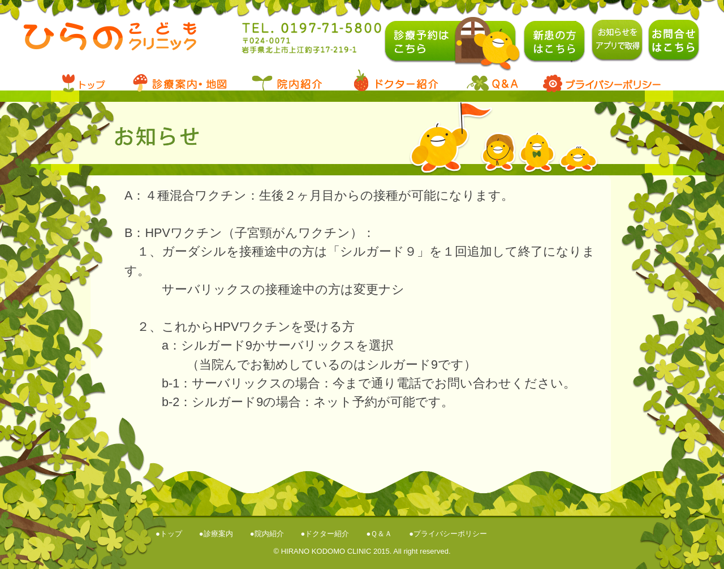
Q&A (492, 80)
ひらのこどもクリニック (112, 44)
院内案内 (285, 80)
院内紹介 (269, 533)
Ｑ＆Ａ (381, 533)
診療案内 (178, 80)
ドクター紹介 (327, 533)
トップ (90, 80)
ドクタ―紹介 (396, 80)
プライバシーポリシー (599, 80)
